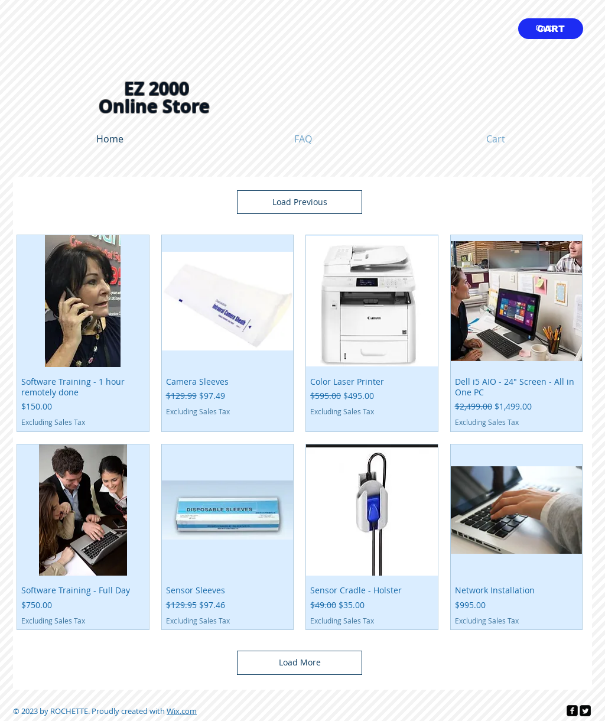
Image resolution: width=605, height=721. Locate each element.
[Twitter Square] (585, 710)
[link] (551, 28)
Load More (300, 662)
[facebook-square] (572, 710)
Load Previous (299, 201)
